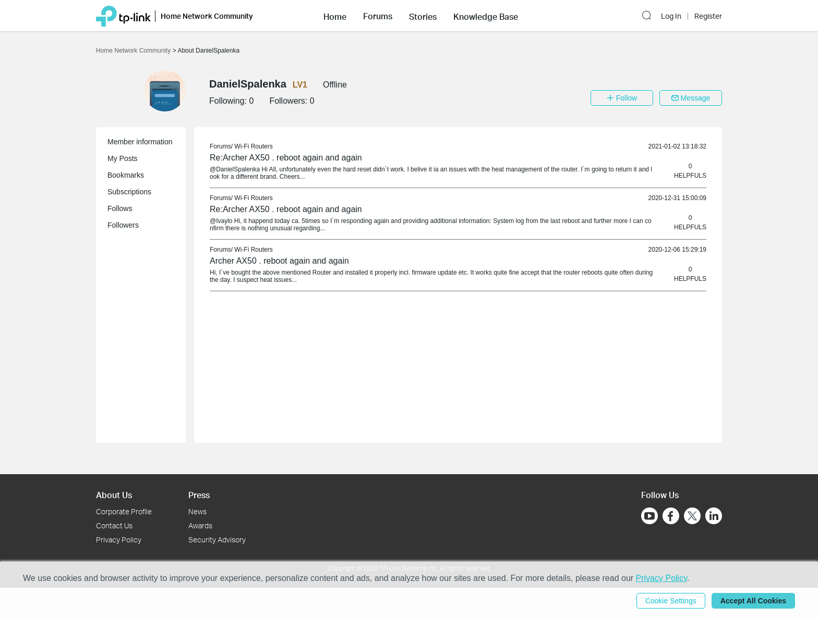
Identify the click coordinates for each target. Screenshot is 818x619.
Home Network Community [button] (207, 15)
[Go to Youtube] (649, 515)
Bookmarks (125, 175)
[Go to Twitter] (692, 516)
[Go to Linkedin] (713, 515)
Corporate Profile (124, 511)
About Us (114, 494)
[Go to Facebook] (671, 515)
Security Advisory (217, 539)
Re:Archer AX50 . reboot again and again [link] (286, 157)
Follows (119, 208)
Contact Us (114, 525)
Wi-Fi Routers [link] (253, 146)
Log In (671, 16)
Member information (140, 142)
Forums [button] (377, 16)
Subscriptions (129, 192)
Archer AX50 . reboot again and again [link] (279, 260)
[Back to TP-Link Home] (123, 15)
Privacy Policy (118, 539)
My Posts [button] (122, 158)
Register (708, 16)
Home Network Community (134, 50)
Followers (123, 225)
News (197, 511)
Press (199, 494)
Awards (200, 525)
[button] (335, 15)
